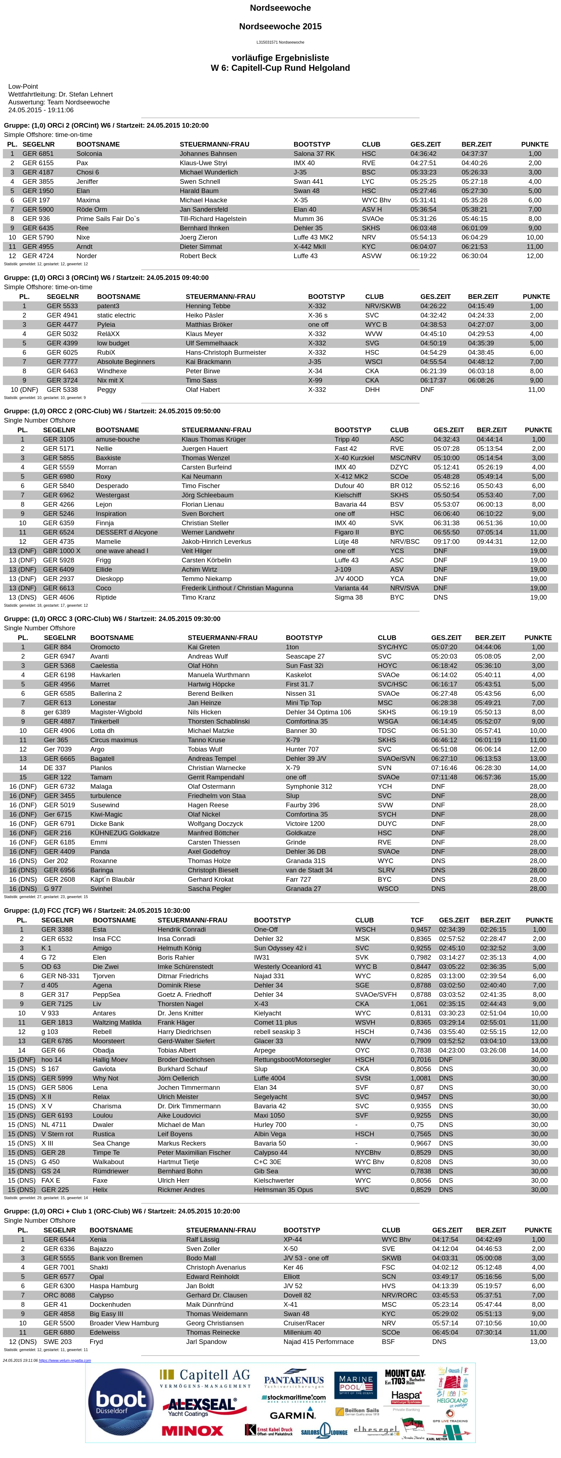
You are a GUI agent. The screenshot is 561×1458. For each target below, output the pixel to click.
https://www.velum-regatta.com (65, 1360)
